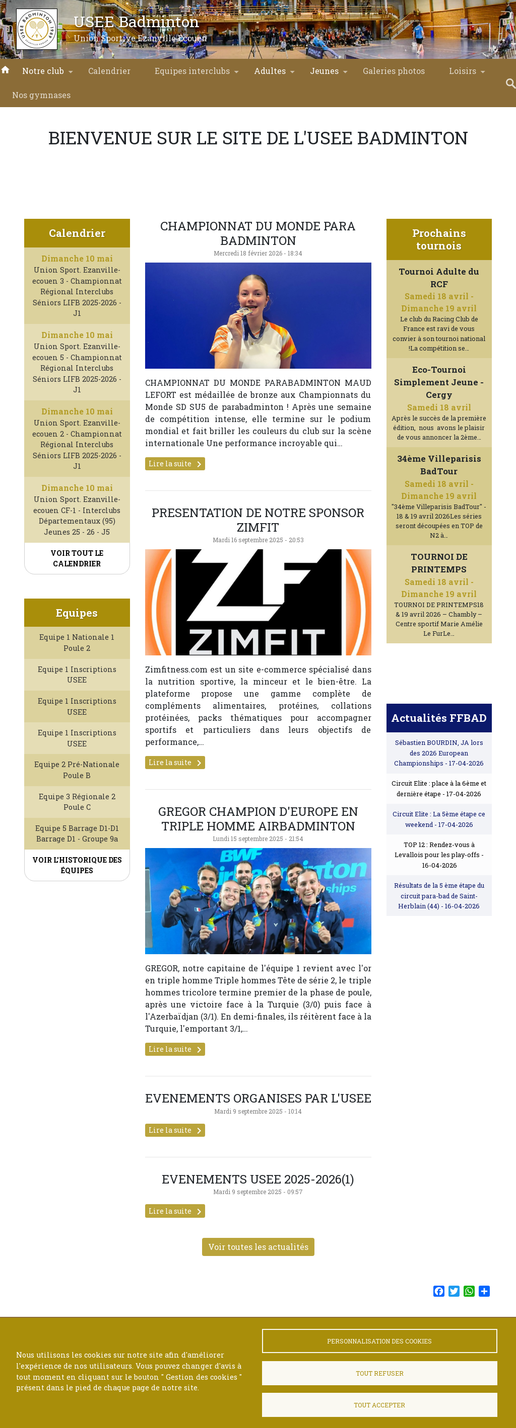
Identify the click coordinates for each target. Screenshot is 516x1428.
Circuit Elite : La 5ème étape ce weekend (439, 848)
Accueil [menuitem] (5, 69)
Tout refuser (380, 1373)
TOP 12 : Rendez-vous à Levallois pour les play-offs (439, 884)
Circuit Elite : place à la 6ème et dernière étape (439, 818)
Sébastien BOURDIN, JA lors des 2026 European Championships (439, 782)
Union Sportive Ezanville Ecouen (140, 38)
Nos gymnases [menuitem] (41, 95)
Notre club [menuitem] (43, 74)
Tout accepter (379, 1405)
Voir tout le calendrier (76, 558)
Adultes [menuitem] (270, 74)
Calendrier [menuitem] (109, 70)
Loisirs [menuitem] (462, 74)
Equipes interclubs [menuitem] (192, 74)
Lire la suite (177, 464)
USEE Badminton (137, 21)
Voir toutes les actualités (258, 1276)
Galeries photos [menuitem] (394, 70)
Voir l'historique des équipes (77, 895)
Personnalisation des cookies (379, 1341)
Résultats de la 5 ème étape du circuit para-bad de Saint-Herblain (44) (439, 925)
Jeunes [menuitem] (324, 74)
